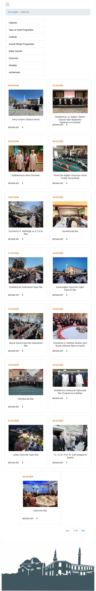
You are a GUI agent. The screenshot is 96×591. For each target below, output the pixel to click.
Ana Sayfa (13, 12)
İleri (83, 530)
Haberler (13, 23)
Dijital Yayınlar (15, 51)
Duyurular (13, 58)
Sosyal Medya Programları (21, 44)
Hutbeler (13, 37)
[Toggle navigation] (7, 4)
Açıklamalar (14, 72)
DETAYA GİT (15, 127)
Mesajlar (13, 65)
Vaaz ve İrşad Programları (21, 30)
